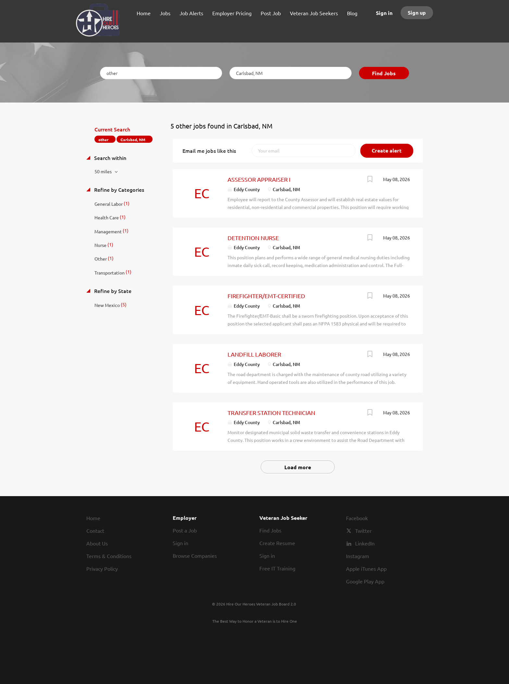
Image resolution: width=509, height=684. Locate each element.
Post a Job (185, 530)
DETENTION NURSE (253, 237)
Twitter (363, 530)
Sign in (384, 12)
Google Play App (365, 581)
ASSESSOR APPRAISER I (259, 179)
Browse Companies (195, 555)
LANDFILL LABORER (254, 354)
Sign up (417, 12)
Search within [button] (109, 157)
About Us (97, 543)
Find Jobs (384, 73)
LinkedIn (365, 543)
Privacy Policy (102, 568)
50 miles (103, 171)
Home (93, 518)
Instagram (357, 556)
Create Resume (277, 543)
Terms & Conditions (108, 556)
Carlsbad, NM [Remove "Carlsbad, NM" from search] (132, 139)
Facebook (357, 518)
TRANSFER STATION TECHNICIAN (271, 412)
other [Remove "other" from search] (103, 139)
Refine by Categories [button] (118, 189)
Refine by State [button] (112, 290)
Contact (95, 530)
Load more (297, 467)
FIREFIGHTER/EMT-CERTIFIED (266, 295)
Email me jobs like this (209, 150)
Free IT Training (277, 568)
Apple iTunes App (366, 568)
